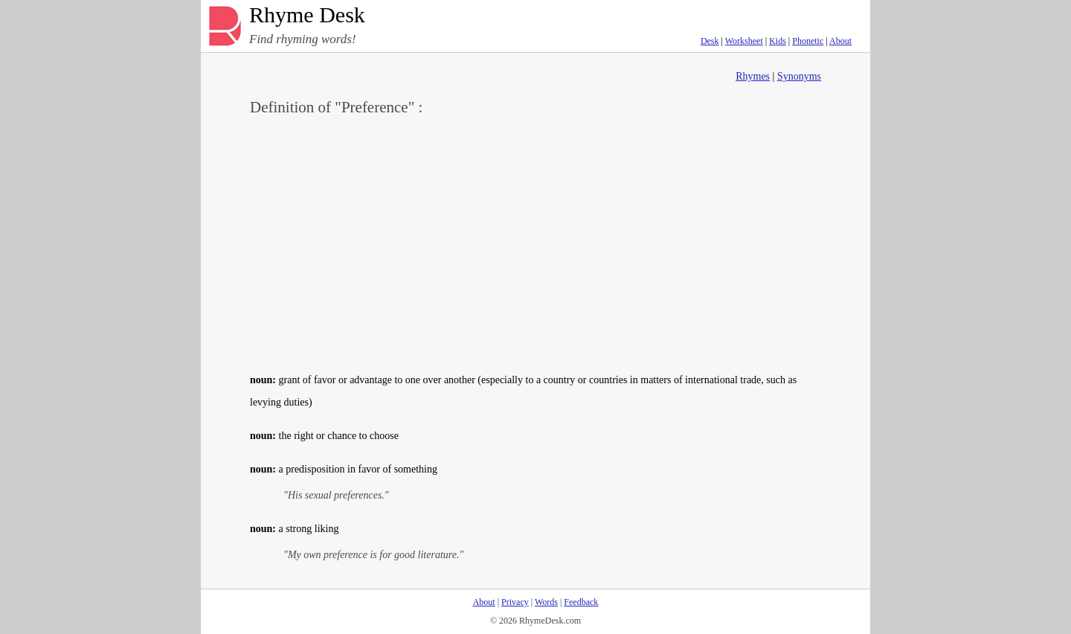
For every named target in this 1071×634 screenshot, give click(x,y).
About (840, 41)
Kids (777, 41)
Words (546, 602)
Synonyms (799, 76)
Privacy (515, 602)
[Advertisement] (535, 242)
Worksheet (744, 41)
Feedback (581, 602)
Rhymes (753, 76)
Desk (710, 41)
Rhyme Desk (307, 15)
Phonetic (807, 41)
